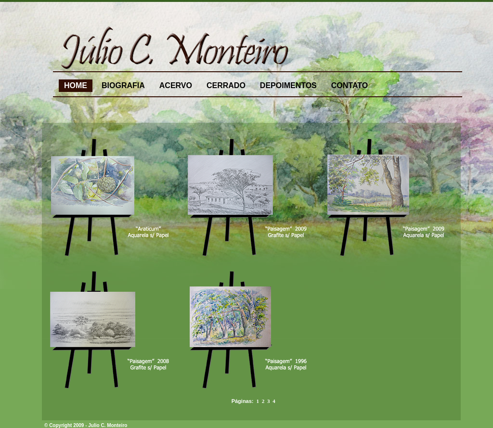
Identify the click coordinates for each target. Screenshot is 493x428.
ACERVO (175, 85)
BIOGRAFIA (123, 85)
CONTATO (349, 85)
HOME (75, 85)
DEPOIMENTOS (288, 85)
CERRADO (226, 85)
